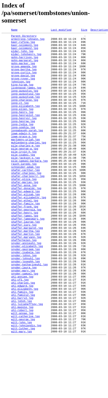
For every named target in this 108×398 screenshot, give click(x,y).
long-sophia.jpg (23, 147)
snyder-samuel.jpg (24, 322)
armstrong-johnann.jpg (28, 40)
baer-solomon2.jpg (24, 51)
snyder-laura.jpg (24, 315)
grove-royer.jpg (23, 88)
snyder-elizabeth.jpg (27, 289)
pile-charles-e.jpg (25, 168)
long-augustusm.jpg (25, 110)
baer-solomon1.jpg (24, 48)
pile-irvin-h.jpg (24, 176)
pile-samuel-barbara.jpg (29, 187)
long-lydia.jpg (22, 143)
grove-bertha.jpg (24, 77)
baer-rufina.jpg (23, 44)
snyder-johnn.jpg (24, 300)
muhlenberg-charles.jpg (28, 165)
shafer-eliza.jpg (24, 209)
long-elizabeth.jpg (25, 121)
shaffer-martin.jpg (25, 275)
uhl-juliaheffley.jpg (27, 359)
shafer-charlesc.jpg (26, 201)
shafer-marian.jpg (24, 212)
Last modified (61, 30)
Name (14, 30)
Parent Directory (24, 37)
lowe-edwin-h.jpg (24, 154)
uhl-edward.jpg (22, 337)
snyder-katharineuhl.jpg (29, 311)
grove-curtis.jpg (24, 81)
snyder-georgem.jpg (25, 293)
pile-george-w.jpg (24, 172)
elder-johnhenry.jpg (26, 59)
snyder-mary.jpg (23, 318)
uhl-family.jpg (22, 344)
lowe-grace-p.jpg (24, 157)
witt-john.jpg (21, 381)
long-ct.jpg (20, 117)
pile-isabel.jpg (23, 179)
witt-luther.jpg (23, 388)
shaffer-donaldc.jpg (26, 220)
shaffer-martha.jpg (25, 271)
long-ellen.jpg (22, 125)
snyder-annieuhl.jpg (26, 285)
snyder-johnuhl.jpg (25, 304)
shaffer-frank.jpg (24, 242)
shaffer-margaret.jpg (27, 267)
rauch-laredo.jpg (24, 190)
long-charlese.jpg (24, 114)
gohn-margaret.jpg (24, 66)
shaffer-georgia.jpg (26, 245)
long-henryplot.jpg (25, 132)
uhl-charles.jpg (23, 333)
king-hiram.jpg (22, 95)
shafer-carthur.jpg (25, 198)
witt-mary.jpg (21, 392)
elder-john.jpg (22, 55)
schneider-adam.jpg (25, 194)
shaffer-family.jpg (25, 238)
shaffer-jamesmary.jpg (28, 256)
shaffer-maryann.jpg (26, 278)
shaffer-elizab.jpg (25, 227)
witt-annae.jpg (22, 370)
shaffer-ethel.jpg (24, 234)
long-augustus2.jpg (25, 106)
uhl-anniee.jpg (22, 326)
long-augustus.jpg (24, 103)
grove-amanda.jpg (24, 73)
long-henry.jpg (22, 128)
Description (99, 30)
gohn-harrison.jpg (24, 62)
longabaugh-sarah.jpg (27, 150)
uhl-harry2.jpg (22, 351)
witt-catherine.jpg (25, 373)
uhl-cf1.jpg (20, 329)
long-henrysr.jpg (24, 136)
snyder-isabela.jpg (25, 296)
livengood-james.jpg (26, 99)
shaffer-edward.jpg (25, 223)
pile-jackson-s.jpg (25, 183)
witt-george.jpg (23, 377)
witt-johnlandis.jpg (26, 384)
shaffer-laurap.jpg (25, 260)
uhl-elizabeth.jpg (24, 340)
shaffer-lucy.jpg (24, 264)
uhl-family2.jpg (23, 348)
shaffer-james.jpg (24, 253)
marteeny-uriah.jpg (25, 161)
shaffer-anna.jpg (24, 216)
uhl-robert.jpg (22, 366)
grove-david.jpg (23, 84)
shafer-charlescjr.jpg (28, 205)
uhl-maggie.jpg (22, 362)
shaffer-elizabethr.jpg (28, 231)
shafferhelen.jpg (24, 282)
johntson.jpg (20, 92)
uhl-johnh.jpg (21, 355)
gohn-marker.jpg (23, 70)
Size (84, 30)
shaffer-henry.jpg (24, 249)
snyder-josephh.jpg (25, 307)
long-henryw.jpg (23, 139)
